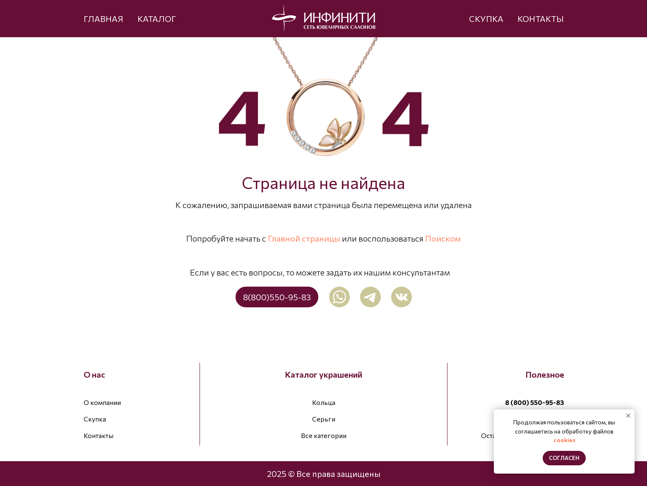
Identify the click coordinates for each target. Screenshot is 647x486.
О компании (102, 402)
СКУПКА (486, 19)
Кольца (323, 402)
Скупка (95, 419)
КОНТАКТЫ (540, 19)
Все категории (323, 435)
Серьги (323, 419)
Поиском (443, 238)
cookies (564, 439)
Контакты (98, 435)
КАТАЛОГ (156, 19)
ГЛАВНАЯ (103, 19)
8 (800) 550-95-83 (534, 402)
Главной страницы (304, 238)
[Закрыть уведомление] (628, 416)
